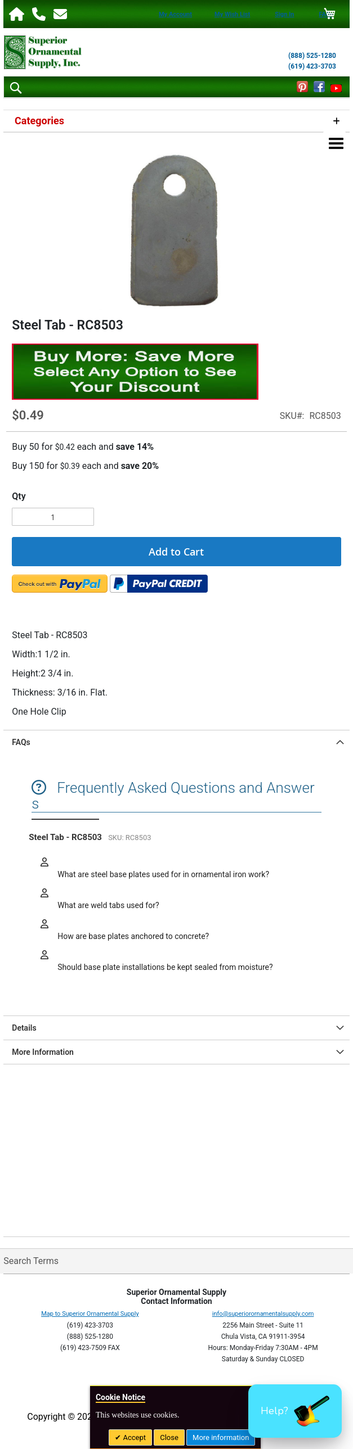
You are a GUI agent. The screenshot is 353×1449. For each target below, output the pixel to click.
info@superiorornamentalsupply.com (263, 1313)
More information (221, 1437)
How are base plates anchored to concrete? (132, 936)
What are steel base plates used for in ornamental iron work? (162, 874)
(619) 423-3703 (312, 66)
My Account (175, 14)
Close (169, 1437)
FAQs (21, 742)
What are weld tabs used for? (107, 905)
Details (24, 1027)
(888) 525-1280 (312, 56)
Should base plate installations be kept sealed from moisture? (164, 967)
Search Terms (31, 1261)
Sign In (284, 14)
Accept (133, 1437)
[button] (295, 1411)
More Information (43, 1052)
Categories (39, 121)
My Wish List (232, 14)
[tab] (176, 742)
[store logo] (42, 52)
